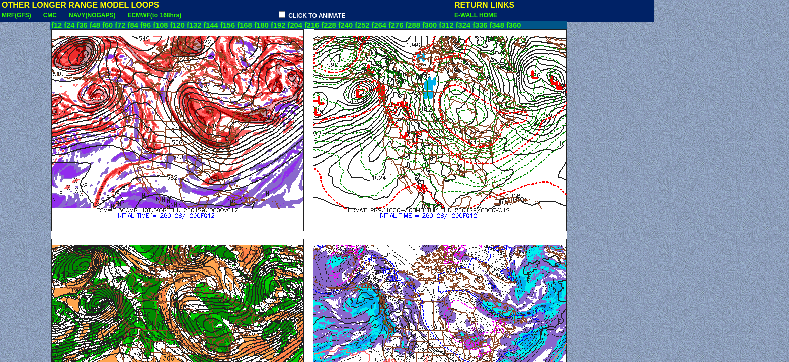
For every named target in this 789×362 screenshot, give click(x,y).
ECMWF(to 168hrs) (154, 15)
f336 (479, 25)
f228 (328, 25)
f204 (295, 25)
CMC (50, 15)
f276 (395, 25)
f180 (261, 25)
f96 (145, 25)
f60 (107, 25)
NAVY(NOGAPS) (92, 15)
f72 (120, 25)
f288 (412, 25)
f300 (429, 25)
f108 (160, 25)
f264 (379, 25)
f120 (177, 25)
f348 (497, 25)
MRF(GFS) (16, 15)
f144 (210, 25)
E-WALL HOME (475, 15)
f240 (345, 25)
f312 (446, 25)
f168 (244, 25)
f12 (56, 25)
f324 (463, 25)
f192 (278, 25)
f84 (133, 25)
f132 (194, 25)
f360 (513, 25)
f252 (362, 25)
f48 (95, 25)
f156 (227, 25)
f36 (82, 25)
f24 (69, 25)
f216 (311, 25)
